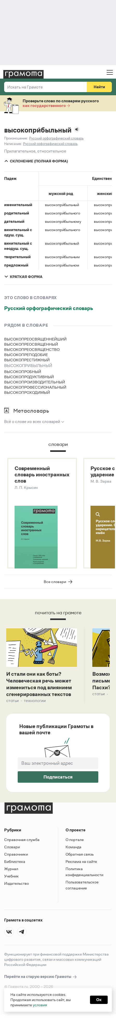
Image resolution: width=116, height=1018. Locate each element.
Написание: (13, 144)
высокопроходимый (27, 392)
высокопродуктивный (29, 377)
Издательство (16, 884)
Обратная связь (80, 855)
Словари (12, 848)
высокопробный (22, 371)
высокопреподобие (26, 354)
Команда (73, 848)
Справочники (16, 855)
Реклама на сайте (81, 862)
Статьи (12, 701)
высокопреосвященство (32, 349)
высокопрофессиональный (35, 387)
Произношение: (16, 138)
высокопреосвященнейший (35, 339)
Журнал (11, 870)
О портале (75, 840)
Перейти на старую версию (40, 978)
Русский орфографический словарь (48, 308)
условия (40, 1005)
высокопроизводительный (34, 382)
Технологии (35, 701)
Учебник (11, 877)
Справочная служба (22, 840)
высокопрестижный (27, 360)
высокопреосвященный (31, 344)
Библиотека (14, 862)
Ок (98, 999)
